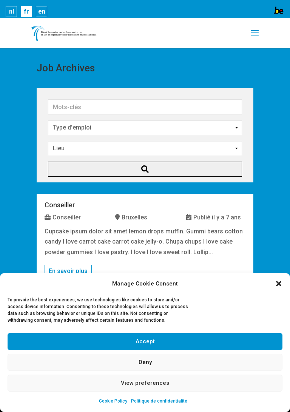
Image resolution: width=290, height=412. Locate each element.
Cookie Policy (113, 401)
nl (11, 11)
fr (26, 11)
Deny (145, 362)
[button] (278, 283)
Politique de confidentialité (159, 401)
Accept (145, 341)
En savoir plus (68, 271)
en (41, 11)
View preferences (145, 383)
